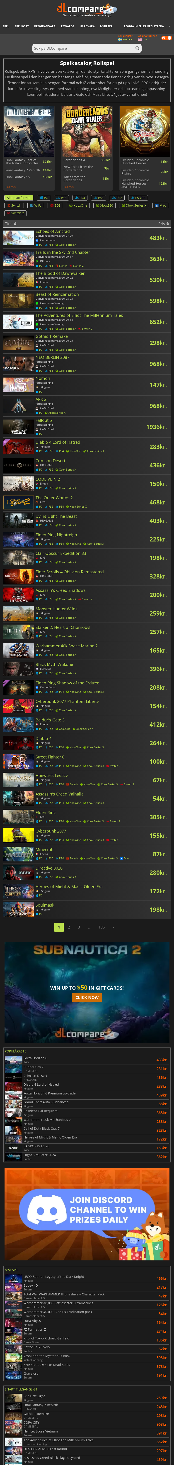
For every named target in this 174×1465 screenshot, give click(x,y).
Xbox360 (104, 205)
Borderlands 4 (74, 160)
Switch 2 (15, 213)
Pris (163, 223)
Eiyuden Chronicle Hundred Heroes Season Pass (135, 183)
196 (102, 927)
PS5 (61, 198)
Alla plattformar (19, 198)
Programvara (45, 26)
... (89, 927)
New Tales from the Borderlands (78, 168)
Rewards (67, 26)
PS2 (117, 198)
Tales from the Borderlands (74, 178)
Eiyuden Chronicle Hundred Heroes (135, 162)
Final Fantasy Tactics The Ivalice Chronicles (22, 162)
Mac (160, 205)
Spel (6, 26)
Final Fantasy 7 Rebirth (22, 170)
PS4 (80, 198)
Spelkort (22, 26)
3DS (55, 205)
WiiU (35, 205)
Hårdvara (87, 26)
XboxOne (78, 205)
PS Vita (138, 198)
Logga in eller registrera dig (146, 26)
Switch (14, 205)
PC (43, 198)
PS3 (99, 198)
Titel (10, 223)
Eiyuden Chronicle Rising (135, 172)
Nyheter (106, 26)
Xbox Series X (134, 205)
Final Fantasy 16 (17, 177)
